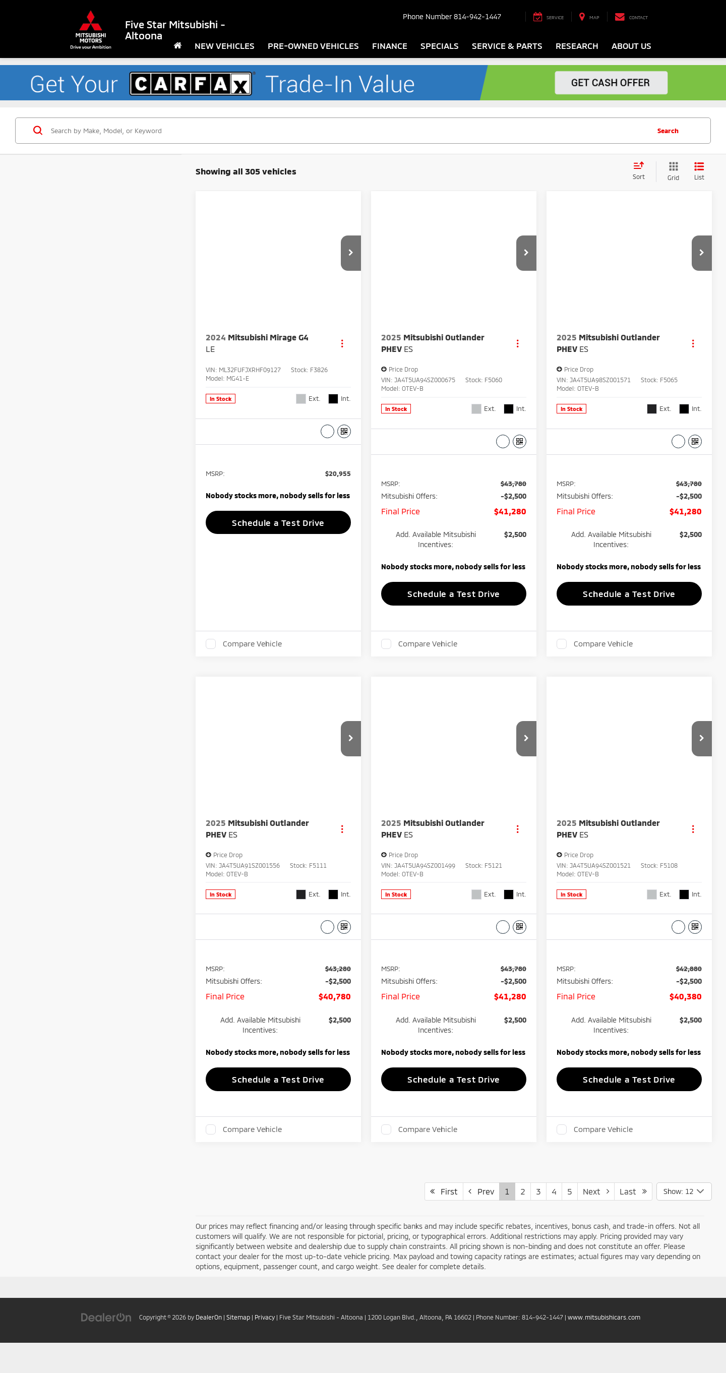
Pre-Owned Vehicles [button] (313, 45)
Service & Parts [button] (507, 45)
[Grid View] (671, 171)
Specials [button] (439, 45)
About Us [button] (631, 45)
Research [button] (577, 45)
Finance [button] (389, 45)
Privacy (265, 1337)
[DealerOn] (106, 1337)
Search (668, 131)
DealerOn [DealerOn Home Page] (209, 1337)
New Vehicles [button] (225, 45)
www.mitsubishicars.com (604, 1337)
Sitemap (238, 1337)
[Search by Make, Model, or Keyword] (348, 130)
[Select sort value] (642, 171)
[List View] (699, 171)
